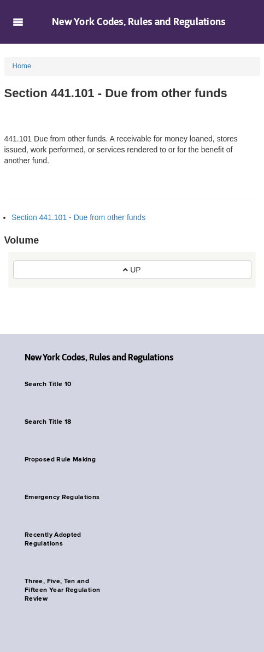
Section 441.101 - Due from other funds (78, 217)
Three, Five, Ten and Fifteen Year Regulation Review (62, 590)
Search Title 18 (48, 422)
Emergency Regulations (62, 497)
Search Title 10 (48, 384)
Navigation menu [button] (18, 22)
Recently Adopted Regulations (53, 539)
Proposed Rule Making (60, 460)
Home (22, 66)
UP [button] (131, 269)
